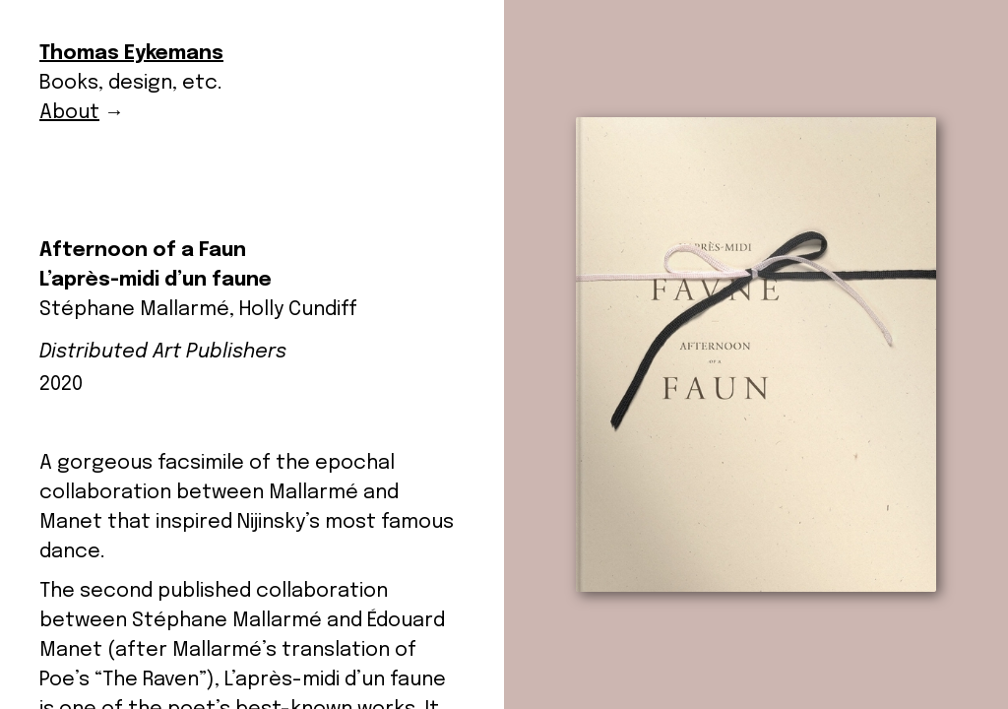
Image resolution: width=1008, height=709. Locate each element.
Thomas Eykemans (131, 53)
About (69, 112)
